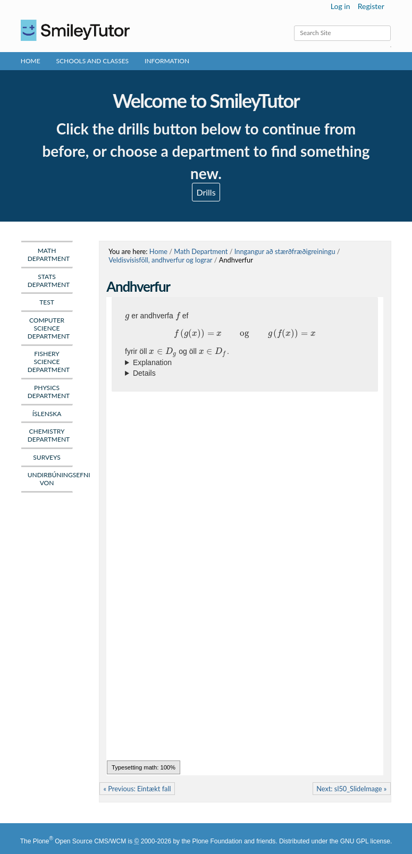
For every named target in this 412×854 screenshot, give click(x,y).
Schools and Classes (92, 61)
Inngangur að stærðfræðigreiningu (284, 251)
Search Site (293, 25)
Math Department (201, 251)
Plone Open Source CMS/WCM (79, 841)
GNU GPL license (365, 841)
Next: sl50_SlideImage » (351, 788)
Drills (205, 192)
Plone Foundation (217, 841)
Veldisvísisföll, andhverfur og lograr (160, 260)
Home (30, 61)
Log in (340, 6)
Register (371, 6)
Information (167, 61)
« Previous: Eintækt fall (137, 788)
